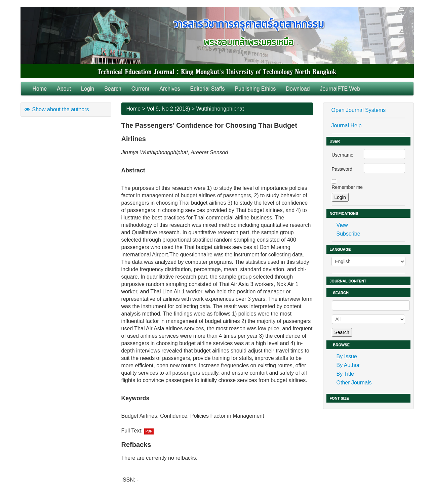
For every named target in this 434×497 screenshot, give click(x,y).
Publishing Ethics (255, 88)
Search (112, 88)
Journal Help (346, 125)
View (342, 225)
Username (343, 155)
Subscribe (348, 234)
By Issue (347, 356)
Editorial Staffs (207, 88)
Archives (169, 88)
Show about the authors (56, 109)
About (64, 88)
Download (298, 88)
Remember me (347, 187)
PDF (149, 431)
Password (342, 169)
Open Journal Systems (358, 110)
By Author (348, 365)
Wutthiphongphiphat (220, 109)
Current (140, 88)
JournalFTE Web (340, 88)
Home (40, 88)
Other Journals (354, 382)
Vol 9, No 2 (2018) (168, 109)
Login (87, 88)
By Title (345, 374)
